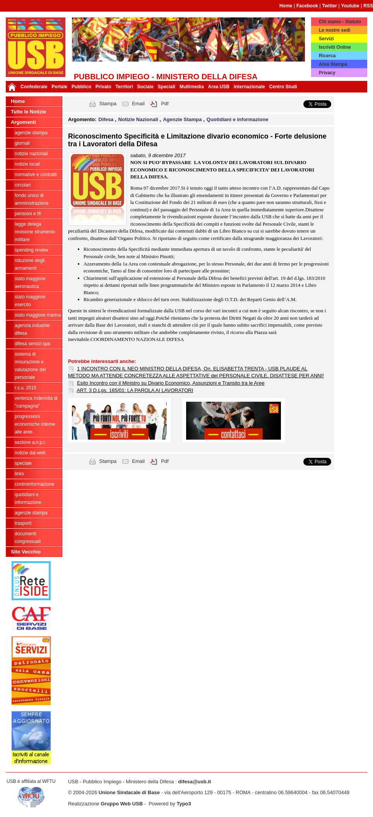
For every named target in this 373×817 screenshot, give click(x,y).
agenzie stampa (31, 132)
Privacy (327, 72)
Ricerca (327, 55)
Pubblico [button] (81, 86)
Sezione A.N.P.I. (30, 442)
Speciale (23, 463)
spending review (31, 250)
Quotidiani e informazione (28, 498)
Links (19, 473)
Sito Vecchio (26, 552)
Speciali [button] (166, 86)
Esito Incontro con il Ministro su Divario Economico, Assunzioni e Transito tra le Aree (171, 383)
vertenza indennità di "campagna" (36, 402)
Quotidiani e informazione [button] (238, 119)
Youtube (350, 6)
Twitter (329, 6)
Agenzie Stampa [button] (183, 119)
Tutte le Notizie (28, 112)
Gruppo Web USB (122, 804)
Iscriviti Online (335, 47)
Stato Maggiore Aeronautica (30, 282)
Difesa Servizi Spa (32, 343)
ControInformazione (34, 484)
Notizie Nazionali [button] (139, 119)
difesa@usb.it (194, 781)
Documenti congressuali (28, 537)
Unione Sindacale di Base (129, 792)
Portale (59, 86)
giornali (22, 143)
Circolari (23, 185)
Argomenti (23, 122)
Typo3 (183, 804)
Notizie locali (27, 164)
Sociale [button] (145, 86)
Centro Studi (283, 86)
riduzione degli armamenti (29, 264)
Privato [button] (103, 86)
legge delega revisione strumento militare (35, 231)
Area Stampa (333, 64)
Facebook (307, 6)
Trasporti (23, 523)
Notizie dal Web (30, 453)
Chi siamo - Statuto (340, 21)
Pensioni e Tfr (28, 213)
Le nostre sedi (334, 30)
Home (285, 6)
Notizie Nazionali (31, 153)
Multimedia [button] (192, 86)
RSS (368, 6)
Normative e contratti (36, 174)
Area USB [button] (218, 86)
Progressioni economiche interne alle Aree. (35, 424)
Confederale (34, 86)
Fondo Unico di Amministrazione (31, 199)
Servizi (326, 38)
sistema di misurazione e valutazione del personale (30, 365)
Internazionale (249, 86)
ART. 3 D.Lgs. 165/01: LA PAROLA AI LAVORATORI (135, 390)
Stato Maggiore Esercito (30, 300)
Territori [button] (124, 86)
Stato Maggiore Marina (38, 315)
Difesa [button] (106, 119)
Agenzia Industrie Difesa (32, 329)
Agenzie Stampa (31, 513)
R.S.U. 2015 (25, 388)
